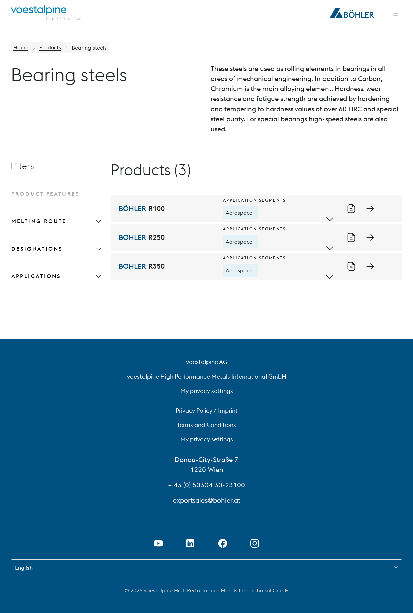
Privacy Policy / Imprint (207, 410)
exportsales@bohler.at (206, 500)
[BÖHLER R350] (256, 266)
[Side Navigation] (395, 13)
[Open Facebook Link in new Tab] (222, 543)
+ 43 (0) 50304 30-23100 (206, 485)
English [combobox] (24, 567)
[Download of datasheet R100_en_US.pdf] (351, 208)
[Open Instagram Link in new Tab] (254, 543)
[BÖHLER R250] (256, 237)
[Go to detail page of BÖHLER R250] (370, 237)
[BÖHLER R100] (256, 208)
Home (20, 47)
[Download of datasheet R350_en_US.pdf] (351, 266)
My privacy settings (206, 391)
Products (50, 47)
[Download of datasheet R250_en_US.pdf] (351, 237)
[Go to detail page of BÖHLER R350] (370, 266)
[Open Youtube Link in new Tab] (158, 543)
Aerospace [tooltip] (239, 212)
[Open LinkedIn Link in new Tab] (190, 543)
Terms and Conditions (206, 425)
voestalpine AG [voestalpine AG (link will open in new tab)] (206, 362)
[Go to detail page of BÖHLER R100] (370, 208)
